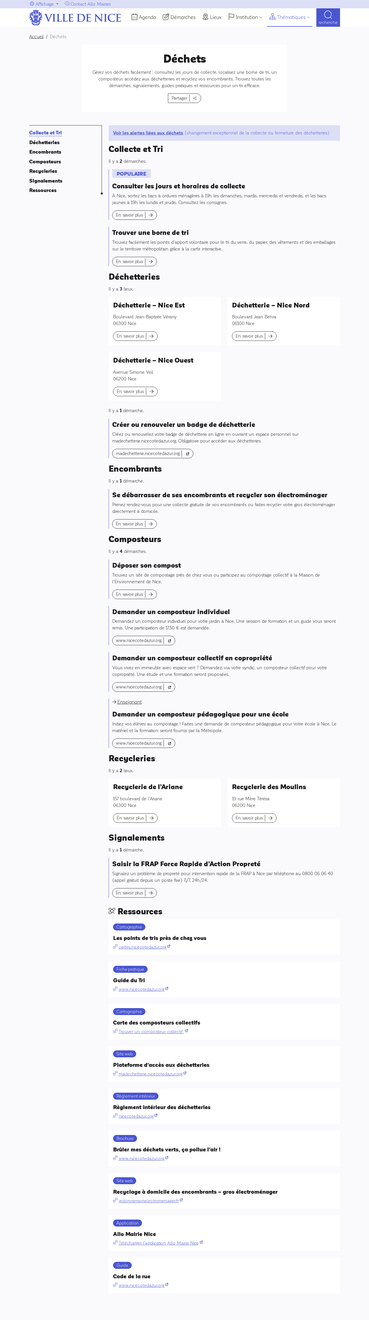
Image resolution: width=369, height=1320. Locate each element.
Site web (124, 1053)
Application (127, 1223)
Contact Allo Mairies (90, 4)
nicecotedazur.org (138, 1116)
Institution (247, 17)
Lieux (215, 17)
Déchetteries (44, 143)
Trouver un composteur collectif (153, 1031)
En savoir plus (129, 215)
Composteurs (45, 162)
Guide (122, 1265)
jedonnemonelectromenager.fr (151, 1200)
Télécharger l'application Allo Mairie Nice (161, 1243)
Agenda (147, 17)
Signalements (45, 181)
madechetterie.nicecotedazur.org (154, 453)
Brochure (125, 1138)
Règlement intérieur (135, 1096)
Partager (179, 98)
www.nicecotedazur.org (145, 640)
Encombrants (45, 152)
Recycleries (43, 171)
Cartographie (129, 927)
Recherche (328, 22)
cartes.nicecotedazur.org (144, 947)
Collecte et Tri (45, 133)
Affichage (44, 4)
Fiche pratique (130, 969)
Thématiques (291, 17)
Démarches (183, 17)
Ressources (43, 190)
